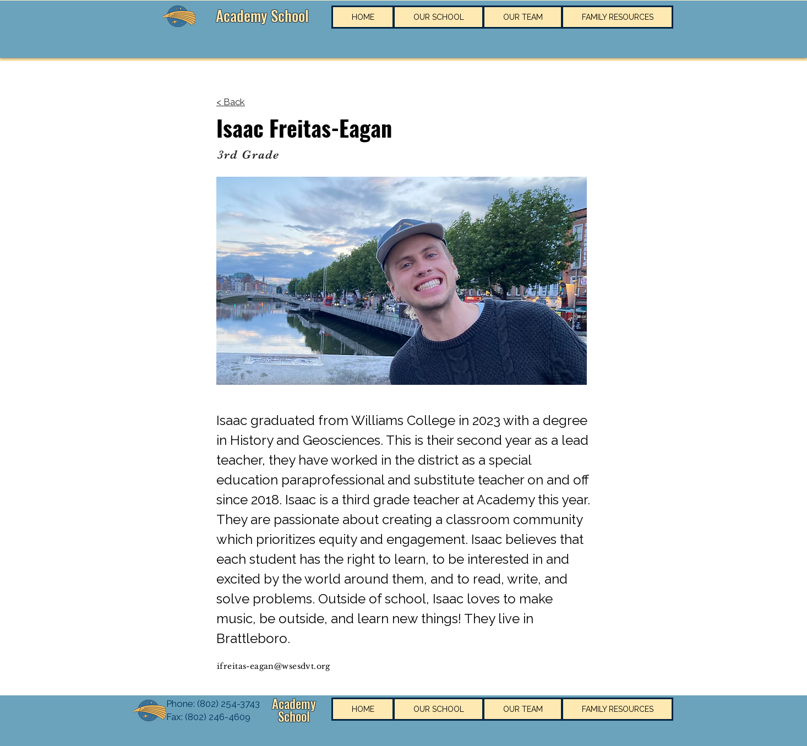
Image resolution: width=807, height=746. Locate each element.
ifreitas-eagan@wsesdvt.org (273, 666)
